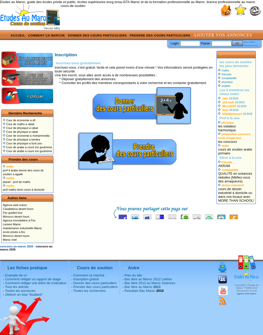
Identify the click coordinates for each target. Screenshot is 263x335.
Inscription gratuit (86, 279)
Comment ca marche (88, 275)
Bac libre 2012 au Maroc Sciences (150, 283)
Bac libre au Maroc (143, 287)
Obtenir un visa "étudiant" (24, 294)
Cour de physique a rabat (20, 127)
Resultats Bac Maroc (140, 291)
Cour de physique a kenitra (21, 139)
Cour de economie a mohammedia (26, 135)
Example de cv (16, 275)
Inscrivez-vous (251, 45)
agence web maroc (246, 293)
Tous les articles (17, 287)
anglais (224, 85)
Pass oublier (249, 42)
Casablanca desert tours (18, 208)
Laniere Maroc (12, 224)
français (224, 74)
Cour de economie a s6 (19, 120)
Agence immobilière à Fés (19, 220)
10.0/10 (228, 98)
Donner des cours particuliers (97, 35)
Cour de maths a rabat (18, 124)
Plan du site (133, 275)
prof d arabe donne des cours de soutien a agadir (23, 170)
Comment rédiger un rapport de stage (33, 279)
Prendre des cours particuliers (160, 35)
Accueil (18, 35)
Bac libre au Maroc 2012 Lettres (148, 279)
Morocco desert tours (16, 216)
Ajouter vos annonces (222, 35)
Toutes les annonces (20, 291)
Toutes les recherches (89, 291)
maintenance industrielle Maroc (22, 228)
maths (223, 70)
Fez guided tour (12, 212)
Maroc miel (10, 239)
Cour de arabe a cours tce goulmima (27, 147)
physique (225, 81)
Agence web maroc (15, 205)
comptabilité (227, 78)
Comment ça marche (46, 35)
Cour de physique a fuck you (22, 143)
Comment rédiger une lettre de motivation (36, 283)
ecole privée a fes (14, 232)
